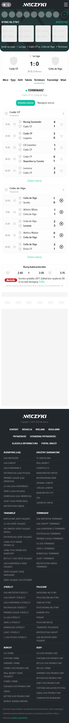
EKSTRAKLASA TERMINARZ (48, 533)
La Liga (20, 47)
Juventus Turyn (44, 502)
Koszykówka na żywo (47, 607)
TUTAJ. (42, 282)
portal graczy (49, 443)
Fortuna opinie (11, 658)
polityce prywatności (20, 717)
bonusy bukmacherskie (16, 701)
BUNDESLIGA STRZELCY (14, 627)
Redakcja (27, 429)
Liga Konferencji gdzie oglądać (15, 565)
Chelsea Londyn (44, 487)
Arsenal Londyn (44, 483)
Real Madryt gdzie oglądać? (13, 675)
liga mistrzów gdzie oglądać (46, 639)
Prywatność (19, 436)
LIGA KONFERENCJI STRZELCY (17, 602)
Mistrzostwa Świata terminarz (46, 565)
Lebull (7, 691)
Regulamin (54, 429)
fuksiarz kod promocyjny (17, 686)
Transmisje (52, 80)
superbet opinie (12, 663)
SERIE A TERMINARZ (45, 548)
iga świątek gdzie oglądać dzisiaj (17, 530)
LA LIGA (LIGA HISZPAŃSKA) (16, 486)
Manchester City (45, 492)
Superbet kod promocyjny (50, 673)
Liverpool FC (42, 468)
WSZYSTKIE (62, 22)
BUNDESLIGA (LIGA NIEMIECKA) (17, 496)
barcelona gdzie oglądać (17, 518)
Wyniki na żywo (10, 22)
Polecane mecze (44, 622)
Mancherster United (46, 473)
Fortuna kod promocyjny (49, 658)
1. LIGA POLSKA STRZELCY (15, 637)
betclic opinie (43, 668)
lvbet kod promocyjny (48, 683)
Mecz (5, 80)
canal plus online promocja (13, 544)
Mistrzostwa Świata (14, 506)
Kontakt (14, 429)
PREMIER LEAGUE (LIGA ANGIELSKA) (14, 480)
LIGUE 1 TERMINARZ (45, 558)
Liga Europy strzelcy (15, 597)
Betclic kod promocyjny (49, 663)
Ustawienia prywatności (43, 436)
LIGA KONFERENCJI (12, 468)
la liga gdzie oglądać (15, 523)
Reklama (40, 429)
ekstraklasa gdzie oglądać (18, 537)
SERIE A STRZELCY (12, 622)
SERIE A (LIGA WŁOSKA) (14, 491)
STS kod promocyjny (47, 653)
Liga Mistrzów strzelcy (16, 592)
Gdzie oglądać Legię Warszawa (14, 573)
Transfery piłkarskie (47, 627)
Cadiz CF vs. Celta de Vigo (40, 47)
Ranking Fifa (42, 612)
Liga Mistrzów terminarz (49, 518)
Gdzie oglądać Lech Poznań (18, 580)
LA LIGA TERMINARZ (45, 543)
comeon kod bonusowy (48, 698)
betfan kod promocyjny (49, 678)
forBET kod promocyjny (16, 668)
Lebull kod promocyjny (48, 693)
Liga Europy (10, 463)
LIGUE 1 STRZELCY (12, 632)
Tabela (28, 80)
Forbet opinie (11, 681)
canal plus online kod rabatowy (15, 552)
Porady (40, 617)
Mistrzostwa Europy (47, 632)
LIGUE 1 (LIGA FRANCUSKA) (16, 501)
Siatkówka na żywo (46, 592)
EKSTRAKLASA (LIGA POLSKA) (17, 473)
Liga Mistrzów (11, 458)
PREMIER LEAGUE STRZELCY (16, 612)
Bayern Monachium (46, 478)
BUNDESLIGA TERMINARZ (47, 553)
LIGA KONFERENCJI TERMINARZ (50, 528)
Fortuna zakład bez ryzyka (50, 688)
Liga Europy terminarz (48, 523)
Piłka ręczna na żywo (47, 597)
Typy (13, 80)
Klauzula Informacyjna (25, 443)
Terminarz (39, 80)
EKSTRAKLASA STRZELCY (15, 607)
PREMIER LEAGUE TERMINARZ (49, 538)
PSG (38, 497)
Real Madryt (42, 463)
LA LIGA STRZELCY (12, 617)
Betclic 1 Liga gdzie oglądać (18, 558)
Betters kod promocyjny (17, 696)
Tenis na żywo (43, 602)
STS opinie (9, 653)
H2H (20, 80)
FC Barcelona (43, 458)
